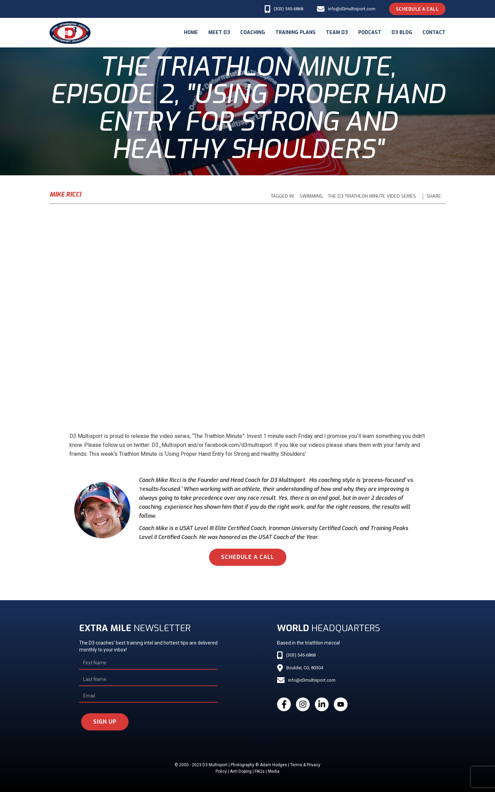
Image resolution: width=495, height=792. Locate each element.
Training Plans (295, 32)
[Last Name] (148, 679)
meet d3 (219, 32)
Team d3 (337, 32)
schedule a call (247, 557)
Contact (434, 32)
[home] (70, 32)
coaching (252, 32)
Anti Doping (241, 771)
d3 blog (402, 32)
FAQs (260, 771)
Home (191, 32)
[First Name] (148, 663)
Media (273, 771)
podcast (369, 32)
